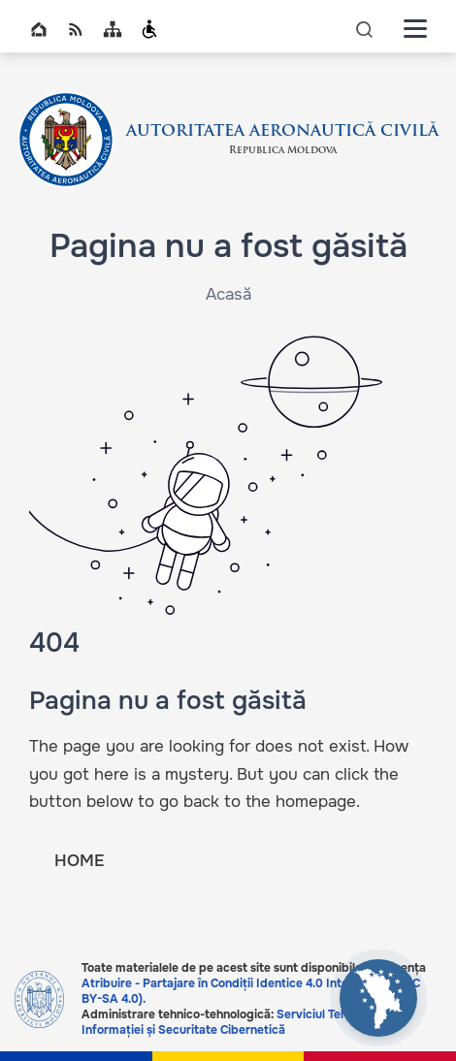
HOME (79, 861)
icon (365, 28)
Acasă (228, 294)
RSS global (75, 29)
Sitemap (112, 29)
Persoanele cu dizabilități (149, 29)
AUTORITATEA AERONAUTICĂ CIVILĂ (282, 132)
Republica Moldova (283, 150)
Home (39, 29)
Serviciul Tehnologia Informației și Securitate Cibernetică (234, 1022)
